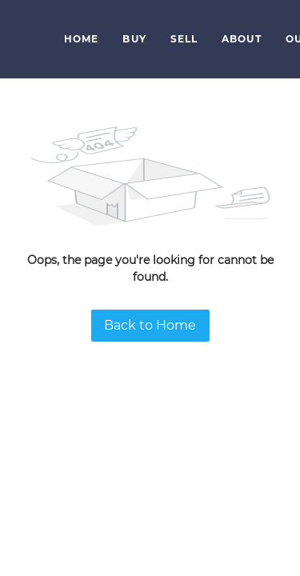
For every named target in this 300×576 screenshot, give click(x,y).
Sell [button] (184, 39)
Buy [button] (134, 39)
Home (81, 39)
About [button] (242, 39)
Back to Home (150, 325)
